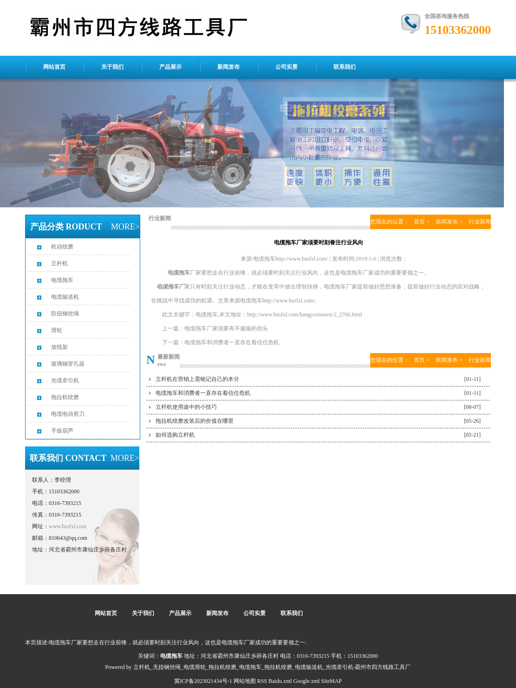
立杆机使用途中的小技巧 (186, 407)
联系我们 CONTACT (68, 458)
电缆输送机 (65, 297)
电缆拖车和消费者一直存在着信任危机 (231, 342)
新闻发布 (228, 67)
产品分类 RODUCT (66, 226)
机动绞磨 (62, 246)
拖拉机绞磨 (65, 397)
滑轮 (56, 330)
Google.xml (306, 681)
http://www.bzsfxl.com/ (288, 300)
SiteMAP (331, 681)
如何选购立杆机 (175, 435)
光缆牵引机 (65, 380)
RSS (262, 681)
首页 (419, 221)
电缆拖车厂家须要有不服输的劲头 (226, 328)
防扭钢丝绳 (65, 313)
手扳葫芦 (62, 430)
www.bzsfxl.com (67, 526)
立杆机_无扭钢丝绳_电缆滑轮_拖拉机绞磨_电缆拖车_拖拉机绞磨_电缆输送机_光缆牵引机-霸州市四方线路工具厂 (272, 667)
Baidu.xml (280, 681)
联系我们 (344, 67)
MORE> (125, 226)
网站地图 (245, 681)
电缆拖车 (62, 280)
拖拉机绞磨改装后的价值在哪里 (195, 421)
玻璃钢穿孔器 (68, 363)
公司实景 (286, 67)
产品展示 (170, 67)
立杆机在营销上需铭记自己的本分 (197, 379)
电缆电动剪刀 (68, 414)
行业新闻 (160, 218)
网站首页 (54, 67)
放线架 (59, 347)
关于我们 (112, 67)
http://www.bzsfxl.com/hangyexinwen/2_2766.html (304, 314)
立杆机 (59, 263)
